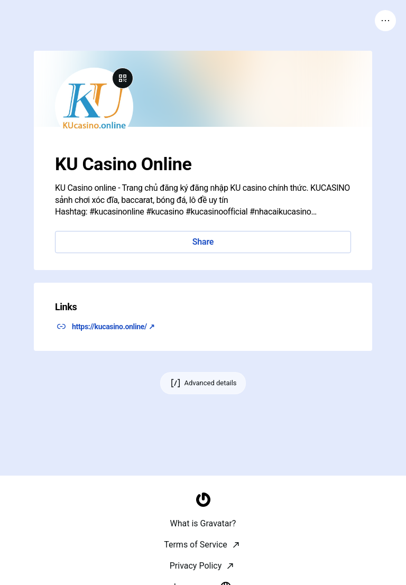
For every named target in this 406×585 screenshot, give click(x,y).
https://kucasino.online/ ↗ (113, 326)
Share (203, 242)
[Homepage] (203, 572)
